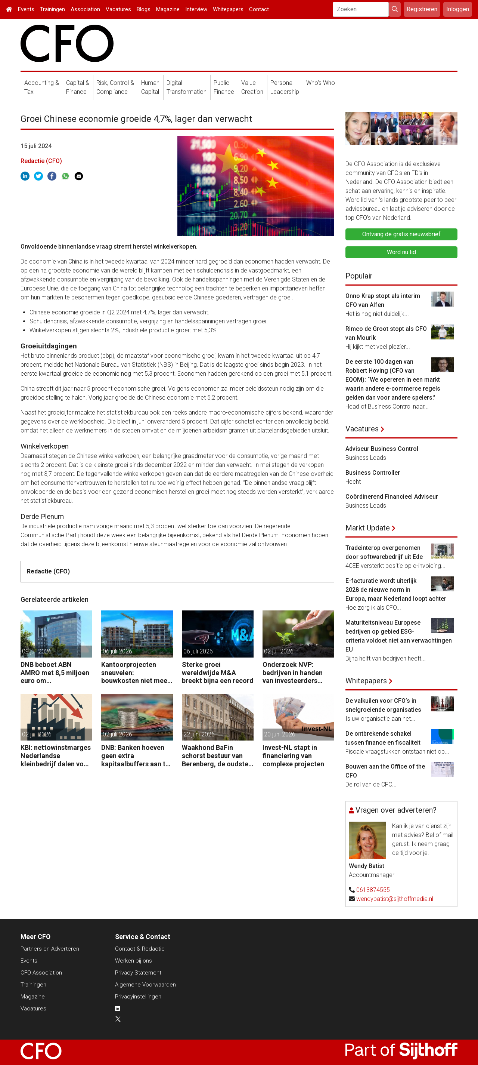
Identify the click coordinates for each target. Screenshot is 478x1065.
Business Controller (372, 472)
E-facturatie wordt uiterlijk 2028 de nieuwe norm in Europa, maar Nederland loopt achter (395, 589)
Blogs (143, 9)
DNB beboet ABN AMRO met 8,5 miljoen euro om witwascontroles (55, 673)
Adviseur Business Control (381, 448)
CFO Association (41, 972)
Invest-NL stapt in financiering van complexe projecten (293, 755)
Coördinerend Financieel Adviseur (391, 496)
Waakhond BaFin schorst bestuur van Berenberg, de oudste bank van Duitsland (215, 756)
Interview (196, 9)
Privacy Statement (138, 972)
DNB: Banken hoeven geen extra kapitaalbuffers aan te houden (135, 756)
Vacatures (118, 9)
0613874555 (373, 889)
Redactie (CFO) (41, 160)
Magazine (168, 9)
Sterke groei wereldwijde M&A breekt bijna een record (218, 672)
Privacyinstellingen (138, 996)
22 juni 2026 (199, 734)
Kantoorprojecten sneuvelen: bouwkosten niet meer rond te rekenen (135, 673)
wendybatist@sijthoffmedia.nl (394, 898)
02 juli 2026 (279, 651)
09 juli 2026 (37, 651)
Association (85, 9)
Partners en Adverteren (50, 948)
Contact (259, 9)
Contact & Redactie (140, 948)
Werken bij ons (133, 960)
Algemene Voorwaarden (145, 984)
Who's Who (320, 82)
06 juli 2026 (117, 651)
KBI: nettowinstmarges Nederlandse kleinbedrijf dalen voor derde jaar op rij (56, 756)
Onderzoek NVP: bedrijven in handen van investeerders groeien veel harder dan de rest (293, 673)
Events (26, 9)
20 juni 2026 (279, 734)
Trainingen (52, 9)
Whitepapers (228, 9)
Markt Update (367, 527)
